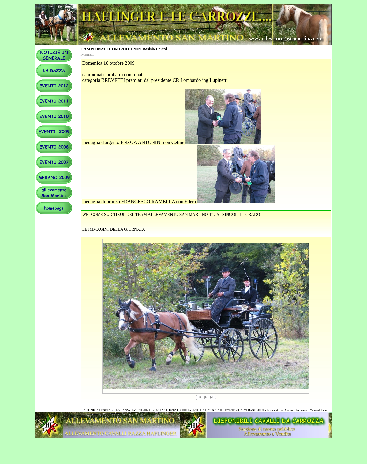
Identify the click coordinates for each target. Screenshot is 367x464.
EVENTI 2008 (214, 409)
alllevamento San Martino (279, 409)
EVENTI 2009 (196, 409)
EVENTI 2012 (140, 409)
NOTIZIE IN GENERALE (99, 409)
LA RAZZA (123, 409)
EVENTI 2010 (177, 409)
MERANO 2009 (253, 409)
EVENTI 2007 (233, 409)
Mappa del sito (318, 409)
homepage (302, 409)
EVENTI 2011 (159, 409)
